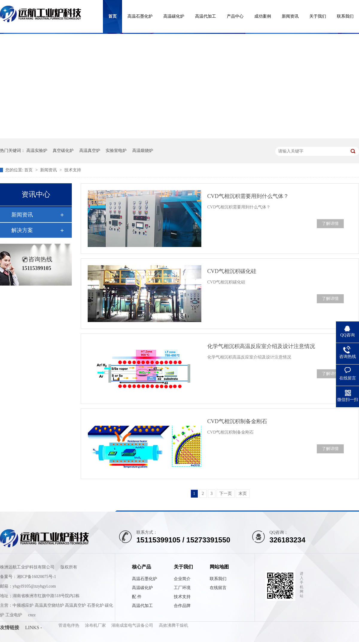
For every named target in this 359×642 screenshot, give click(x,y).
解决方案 (22, 230)
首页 (112, 16)
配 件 (137, 596)
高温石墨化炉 (140, 16)
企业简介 (182, 579)
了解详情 (330, 223)
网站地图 (219, 566)
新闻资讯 (290, 16)
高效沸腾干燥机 (173, 625)
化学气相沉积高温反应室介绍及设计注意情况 (261, 346)
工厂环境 (182, 587)
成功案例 (262, 16)
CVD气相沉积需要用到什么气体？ (248, 196)
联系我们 (345, 16)
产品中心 (235, 16)
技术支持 (72, 170)
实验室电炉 (116, 150)
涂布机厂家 (96, 625)
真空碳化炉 (63, 150)
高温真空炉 (89, 150)
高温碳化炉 (173, 16)
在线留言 (218, 587)
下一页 (225, 493)
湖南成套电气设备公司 (132, 625)
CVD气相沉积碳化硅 (231, 271)
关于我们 (317, 16)
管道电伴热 (69, 625)
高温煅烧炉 (142, 150)
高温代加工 (205, 16)
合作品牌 (182, 605)
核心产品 (141, 566)
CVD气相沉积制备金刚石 (237, 421)
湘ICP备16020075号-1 (36, 576)
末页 (242, 493)
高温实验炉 (36, 150)
